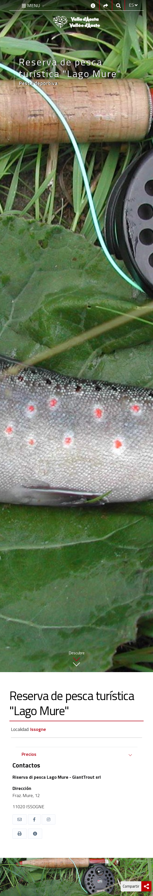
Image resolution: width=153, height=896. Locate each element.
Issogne (38, 729)
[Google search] (118, 5)
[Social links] (105, 5)
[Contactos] (93, 5)
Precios (29, 754)
